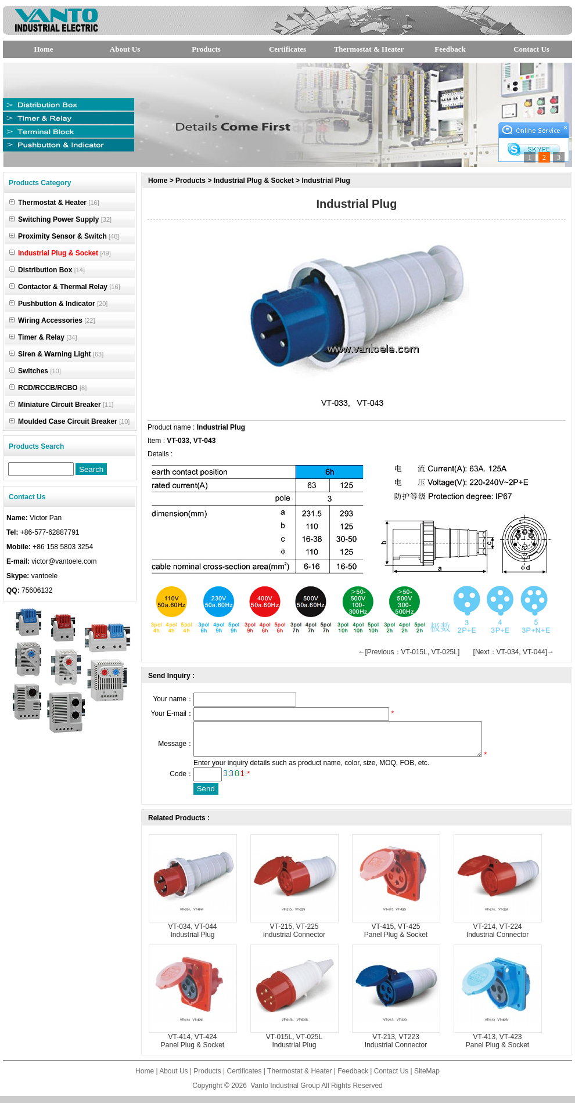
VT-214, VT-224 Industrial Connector (497, 937)
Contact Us (531, 49)
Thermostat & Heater (369, 49)
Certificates (287, 49)
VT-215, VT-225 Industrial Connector (294, 937)
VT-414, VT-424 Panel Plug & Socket (192, 1048)
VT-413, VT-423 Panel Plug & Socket (497, 1048)
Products (206, 49)
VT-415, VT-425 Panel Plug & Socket (395, 937)
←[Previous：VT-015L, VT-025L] (409, 652)
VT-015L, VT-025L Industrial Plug (294, 1048)
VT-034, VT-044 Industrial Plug (192, 937)
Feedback (449, 49)
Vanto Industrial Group (285, 1092)
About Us (125, 49)
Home (43, 49)
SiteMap (427, 1078)
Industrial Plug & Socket (254, 180)
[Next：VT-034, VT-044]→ (513, 652)
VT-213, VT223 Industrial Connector (396, 1048)
